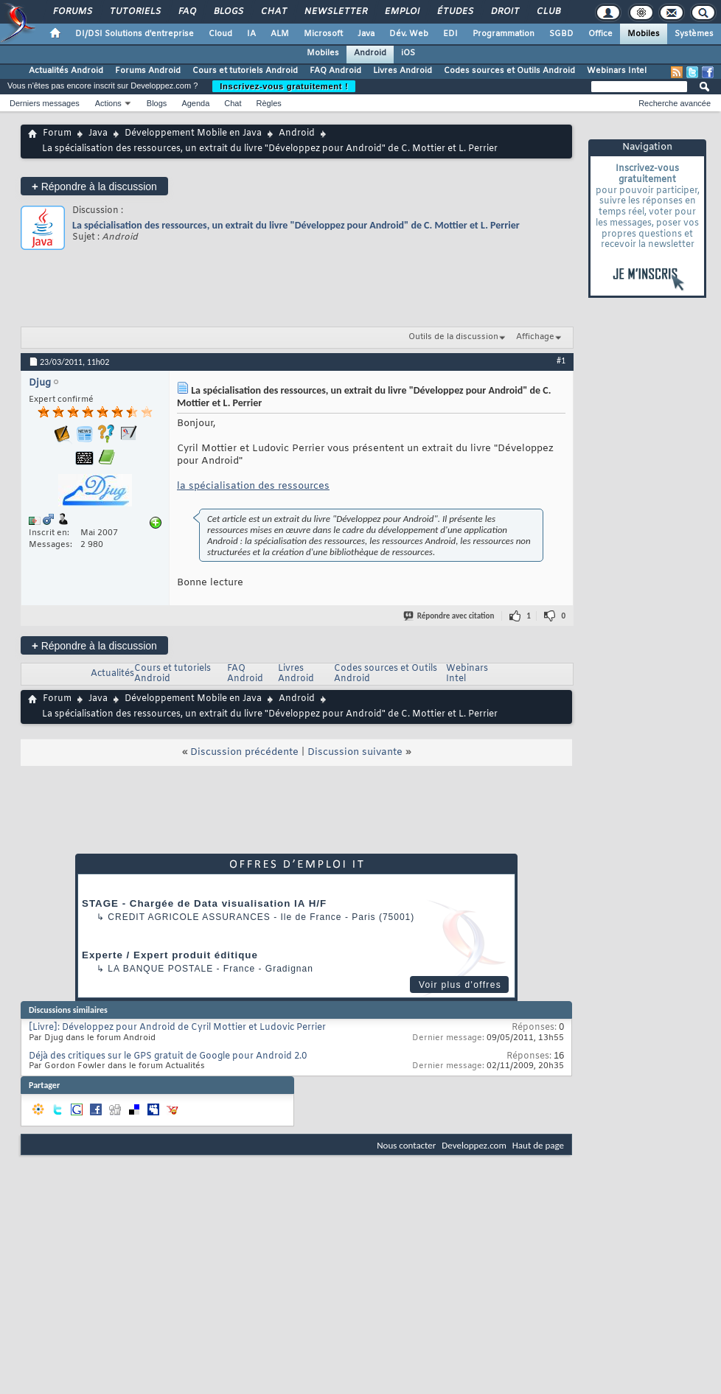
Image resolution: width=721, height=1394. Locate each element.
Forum (57, 133)
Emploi (401, 12)
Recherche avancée (674, 103)
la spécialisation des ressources (253, 486)
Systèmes (694, 34)
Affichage (535, 337)
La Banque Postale (160, 968)
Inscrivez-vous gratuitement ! (284, 86)
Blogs (228, 12)
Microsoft (323, 34)
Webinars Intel (617, 71)
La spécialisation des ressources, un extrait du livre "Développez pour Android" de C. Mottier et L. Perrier (296, 225)
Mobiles (643, 34)
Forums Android (148, 71)
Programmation (503, 34)
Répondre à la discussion (94, 186)
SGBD (561, 34)
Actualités (112, 674)
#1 (561, 360)
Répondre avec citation (450, 616)
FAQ (186, 12)
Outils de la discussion (453, 337)
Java (366, 34)
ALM (280, 34)
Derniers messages (45, 103)
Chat (273, 12)
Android (370, 53)
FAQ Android (335, 71)
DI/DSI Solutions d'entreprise (134, 34)
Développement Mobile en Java (193, 133)
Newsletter (335, 12)
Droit (504, 12)
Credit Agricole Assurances (189, 917)
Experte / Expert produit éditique (170, 955)
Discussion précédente (244, 752)
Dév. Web (408, 34)
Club (547, 12)
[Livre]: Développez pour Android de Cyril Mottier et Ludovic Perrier (177, 1028)
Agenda (195, 103)
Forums (72, 12)
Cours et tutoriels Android (245, 71)
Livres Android (402, 71)
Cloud (220, 34)
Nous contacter (406, 1145)
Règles (269, 103)
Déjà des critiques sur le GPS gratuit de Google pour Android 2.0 (168, 1056)
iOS (408, 53)
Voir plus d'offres (460, 985)
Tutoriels (134, 12)
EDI (450, 34)
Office (600, 34)
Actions (108, 103)
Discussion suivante (355, 752)
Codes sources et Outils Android (509, 71)
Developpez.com (474, 1145)
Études (454, 12)
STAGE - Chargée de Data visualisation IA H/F (204, 903)
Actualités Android (66, 71)
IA (251, 34)
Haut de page (538, 1145)
